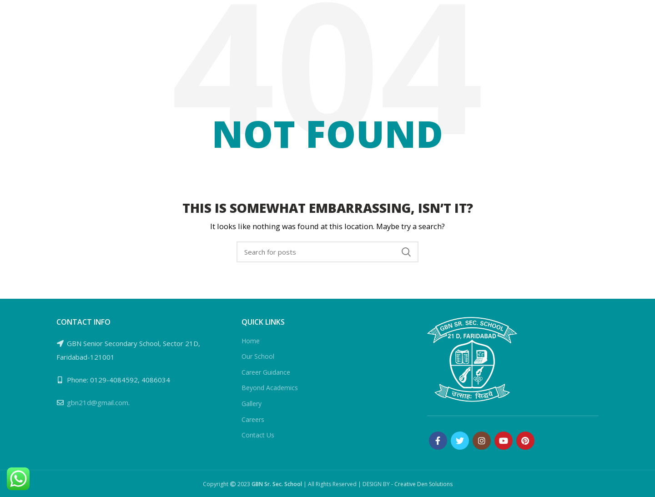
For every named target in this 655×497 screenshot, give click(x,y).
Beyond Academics (270, 387)
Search (406, 251)
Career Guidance (266, 372)
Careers (253, 419)
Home (251, 340)
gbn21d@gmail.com (97, 402)
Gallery (252, 403)
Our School (258, 356)
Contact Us (258, 435)
